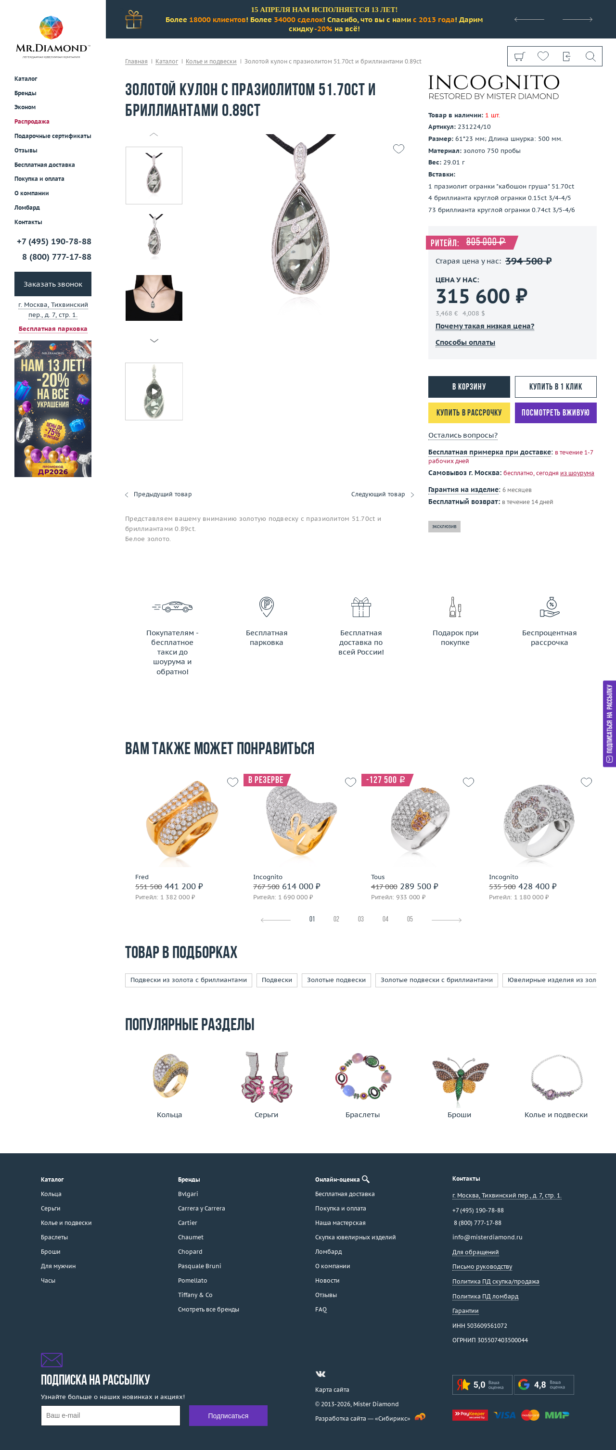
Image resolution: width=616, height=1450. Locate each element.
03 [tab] (361, 919)
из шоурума (577, 473)
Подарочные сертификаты (52, 135)
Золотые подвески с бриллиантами (437, 980)
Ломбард (27, 207)
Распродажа (32, 121)
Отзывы (26, 150)
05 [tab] (410, 919)
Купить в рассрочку (468, 413)
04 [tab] (385, 919)
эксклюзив (444, 526)
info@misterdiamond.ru (487, 1237)
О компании (31, 193)
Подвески (277, 980)
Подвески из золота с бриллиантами (188, 980)
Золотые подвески (336, 980)
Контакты (28, 222)
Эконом (25, 107)
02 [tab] (336, 919)
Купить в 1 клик (555, 387)
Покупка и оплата (39, 178)
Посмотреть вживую (556, 413)
